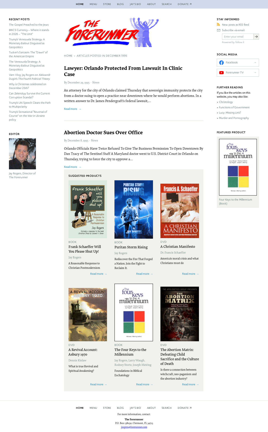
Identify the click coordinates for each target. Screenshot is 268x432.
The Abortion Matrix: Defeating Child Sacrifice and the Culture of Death (179, 356)
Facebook (232, 62)
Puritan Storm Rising (131, 246)
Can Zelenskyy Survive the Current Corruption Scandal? (29, 95)
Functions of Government (234, 107)
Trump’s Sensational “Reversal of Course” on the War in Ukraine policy (28, 116)
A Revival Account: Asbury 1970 (82, 352)
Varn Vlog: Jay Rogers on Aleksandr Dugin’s (29, 77)
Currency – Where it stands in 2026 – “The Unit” (29, 32)
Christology (226, 102)
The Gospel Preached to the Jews (29, 25)
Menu (93, 4)
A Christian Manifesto (177, 246)
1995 (87, 82)
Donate (183, 408)
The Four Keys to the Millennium (130, 352)
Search (167, 4)
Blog (120, 4)
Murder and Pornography (234, 118)
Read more (70, 109)
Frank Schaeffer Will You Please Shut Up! (84, 249)
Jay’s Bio (135, 4)
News (95, 82)
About (151, 4)
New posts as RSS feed (235, 25)
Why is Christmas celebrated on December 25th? (28, 86)
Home (80, 4)
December (74, 82)
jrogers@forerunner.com (134, 427)
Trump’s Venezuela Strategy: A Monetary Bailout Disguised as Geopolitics (27, 43)
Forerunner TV (235, 72)
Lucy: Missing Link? (230, 113)
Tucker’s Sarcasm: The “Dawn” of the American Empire (28, 54)
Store (107, 4)
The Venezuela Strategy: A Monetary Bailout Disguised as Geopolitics (26, 65)
